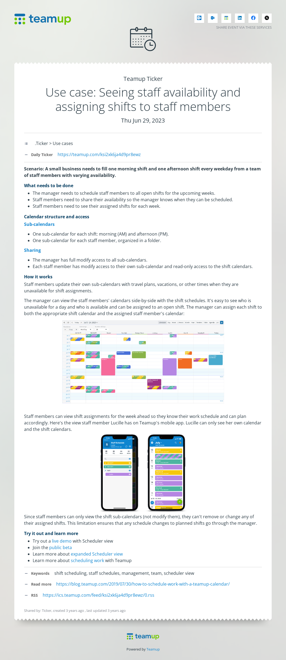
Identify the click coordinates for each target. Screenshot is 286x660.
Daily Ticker (38, 154)
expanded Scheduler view (97, 554)
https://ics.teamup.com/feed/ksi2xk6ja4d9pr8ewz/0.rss (98, 595)
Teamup (153, 649)
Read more (37, 584)
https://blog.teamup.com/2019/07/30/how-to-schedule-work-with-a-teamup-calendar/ (143, 584)
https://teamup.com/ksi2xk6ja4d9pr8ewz (99, 154)
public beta (60, 547)
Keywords (36, 573)
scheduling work (87, 560)
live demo (62, 541)
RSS (31, 595)
